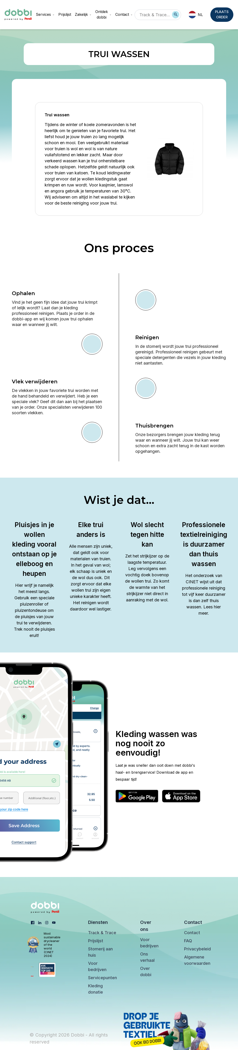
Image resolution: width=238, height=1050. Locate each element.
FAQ (188, 940)
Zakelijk (83, 14)
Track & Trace (102, 932)
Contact (124, 14)
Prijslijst (64, 14)
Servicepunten (102, 977)
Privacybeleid (197, 948)
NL (195, 14)
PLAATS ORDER (222, 15)
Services (45, 14)
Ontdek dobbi (103, 14)
